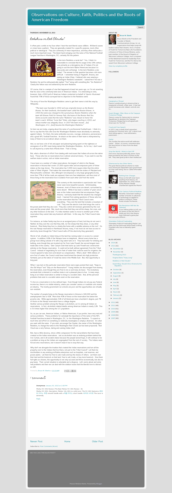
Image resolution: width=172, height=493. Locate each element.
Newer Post (36, 441)
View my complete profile (118, 66)
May (115, 285)
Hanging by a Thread (116, 101)
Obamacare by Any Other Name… (121, 163)
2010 (113, 308)
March (115, 292)
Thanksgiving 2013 (119, 254)
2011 (113, 305)
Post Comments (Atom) (49, 446)
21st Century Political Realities (130, 191)
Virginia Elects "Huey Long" (122, 257)
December (117, 248)
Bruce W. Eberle (125, 35)
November (117, 252)
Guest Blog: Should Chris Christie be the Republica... (127, 265)
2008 (113, 315)
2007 (113, 318)
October (116, 269)
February (116, 295)
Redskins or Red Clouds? (122, 261)
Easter (111, 139)
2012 (113, 302)
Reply (38, 399)
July (114, 279)
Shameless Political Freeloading (120, 221)
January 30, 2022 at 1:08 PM (56, 385)
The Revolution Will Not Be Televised (129, 206)
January (116, 298)
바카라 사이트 (88, 393)
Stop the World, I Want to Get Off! (121, 151)
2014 (113, 242)
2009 (113, 312)
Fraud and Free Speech (117, 127)
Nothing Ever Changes (127, 175)
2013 (113, 246)
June (115, 282)
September (117, 273)
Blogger (99, 483)
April (115, 288)
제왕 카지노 (68, 393)
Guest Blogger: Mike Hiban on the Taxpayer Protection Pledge (124, 114)
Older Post (97, 441)
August (115, 276)
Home (67, 441)
